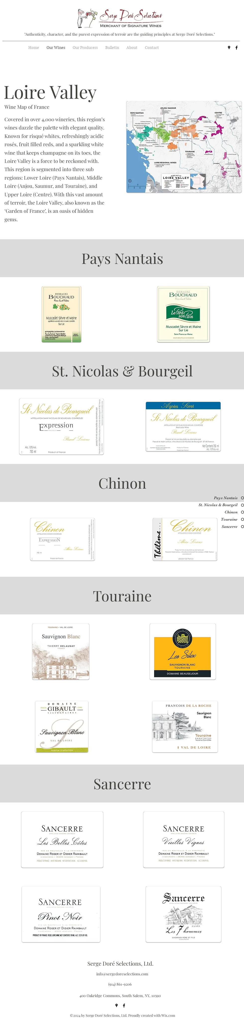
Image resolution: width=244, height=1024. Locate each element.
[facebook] (236, 47)
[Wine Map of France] (36, 106)
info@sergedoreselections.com (122, 973)
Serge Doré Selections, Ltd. (120, 963)
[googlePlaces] (229, 47)
